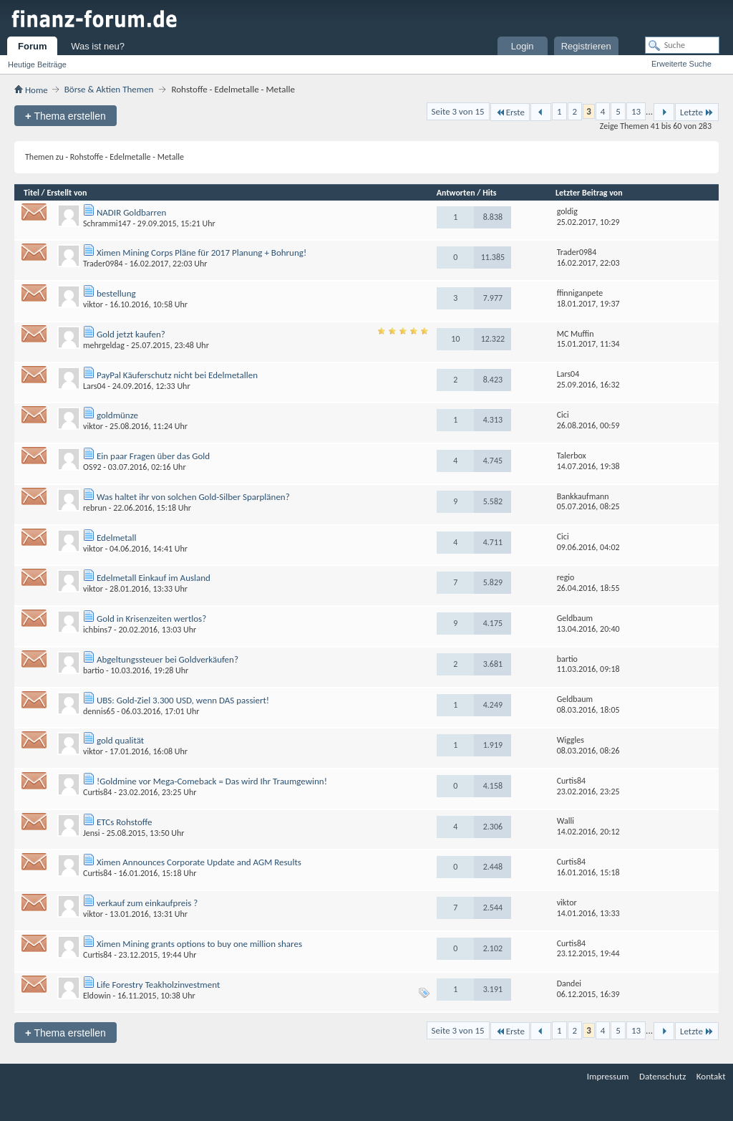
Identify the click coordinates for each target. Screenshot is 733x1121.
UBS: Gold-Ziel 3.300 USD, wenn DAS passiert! (183, 700)
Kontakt (711, 1076)
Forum (32, 46)
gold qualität (120, 740)
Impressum (608, 1076)
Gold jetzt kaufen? (131, 334)
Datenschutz (662, 1076)
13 (636, 111)
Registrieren (586, 46)
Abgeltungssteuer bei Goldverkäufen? (167, 659)
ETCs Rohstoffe (124, 822)
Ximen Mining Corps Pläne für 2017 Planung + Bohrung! (201, 252)
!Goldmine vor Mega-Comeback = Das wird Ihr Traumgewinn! (212, 781)
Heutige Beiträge (37, 64)
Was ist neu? (98, 46)
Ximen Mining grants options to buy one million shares (199, 943)
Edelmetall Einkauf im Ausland (153, 577)
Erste (510, 112)
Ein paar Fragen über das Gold (153, 456)
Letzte (697, 112)
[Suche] (682, 45)
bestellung (116, 293)
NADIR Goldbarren (131, 212)
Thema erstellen (65, 116)
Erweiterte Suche (681, 63)
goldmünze (117, 415)
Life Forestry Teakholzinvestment (158, 984)
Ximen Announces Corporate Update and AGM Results (199, 862)
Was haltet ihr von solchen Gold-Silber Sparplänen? (193, 496)
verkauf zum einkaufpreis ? (147, 903)
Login (522, 46)
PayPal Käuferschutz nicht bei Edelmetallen (177, 375)
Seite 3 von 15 (458, 111)
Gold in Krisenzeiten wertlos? (151, 618)
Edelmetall (117, 537)
